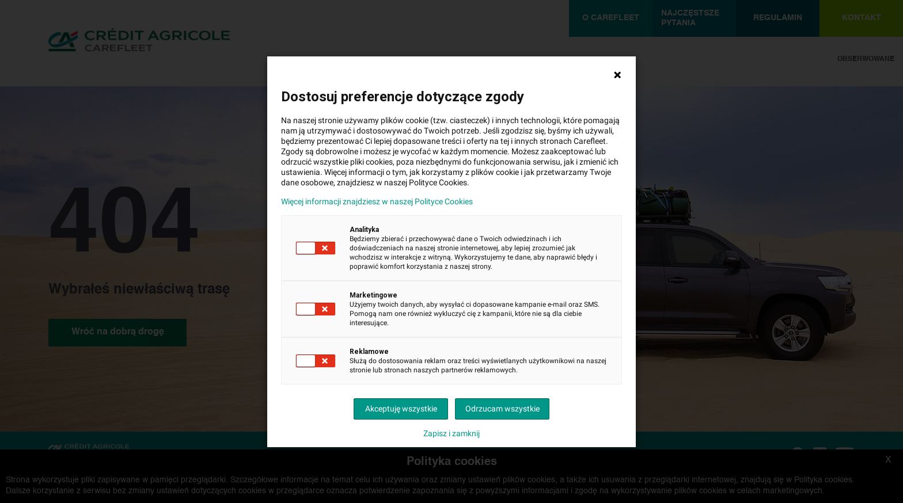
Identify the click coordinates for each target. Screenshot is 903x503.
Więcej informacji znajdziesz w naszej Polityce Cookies (377, 201)
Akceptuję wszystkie (401, 408)
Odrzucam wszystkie (502, 408)
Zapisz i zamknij (451, 433)
